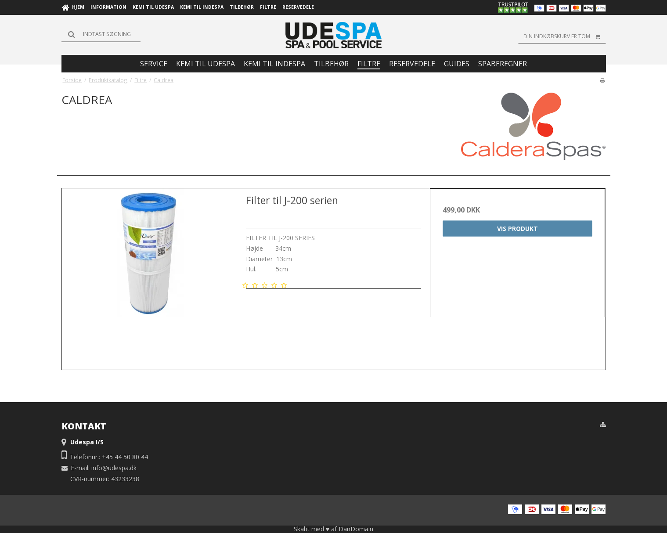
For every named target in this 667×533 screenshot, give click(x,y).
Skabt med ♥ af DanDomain (333, 529)
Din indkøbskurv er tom (564, 36)
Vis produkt (517, 228)
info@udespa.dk (114, 468)
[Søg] (101, 34)
